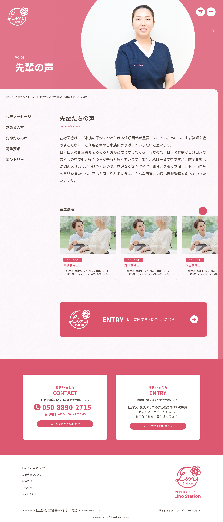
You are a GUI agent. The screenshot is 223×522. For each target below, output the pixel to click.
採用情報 (27, 481)
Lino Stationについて (34, 468)
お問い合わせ (29, 494)
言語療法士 (70, 265)
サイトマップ (166, 510)
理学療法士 (131, 265)
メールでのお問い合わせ (65, 424)
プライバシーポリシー (189, 510)
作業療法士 (193, 265)
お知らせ (27, 487)
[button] (203, 211)
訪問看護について (31, 474)
